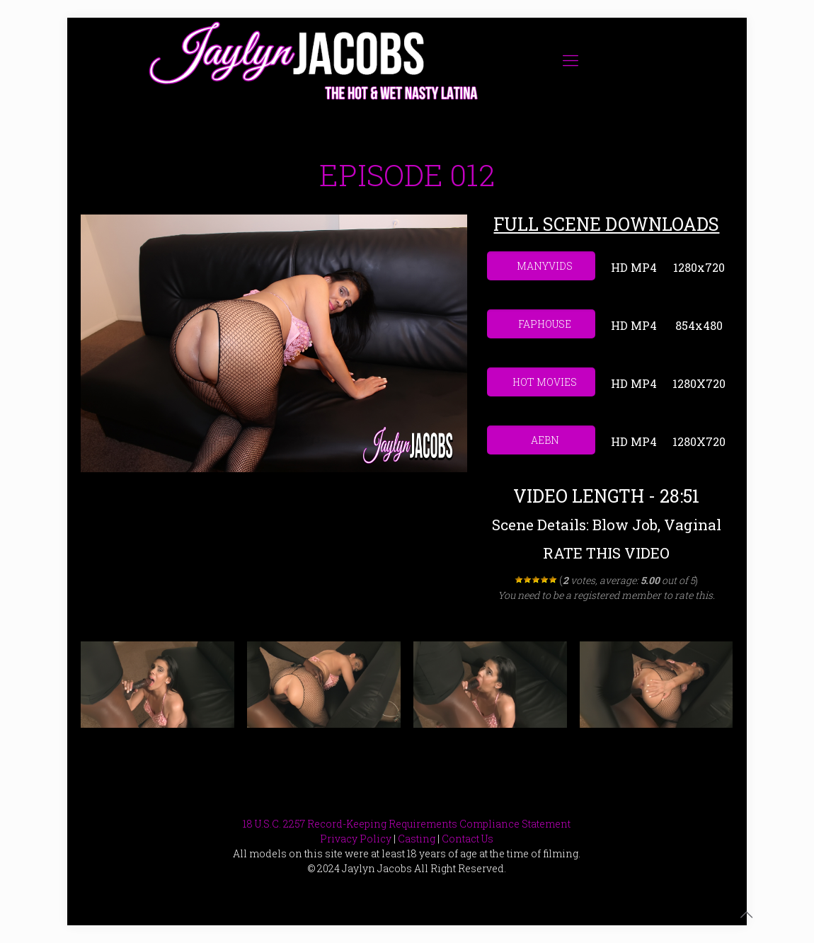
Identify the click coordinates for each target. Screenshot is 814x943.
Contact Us (467, 838)
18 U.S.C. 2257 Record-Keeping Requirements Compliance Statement (407, 823)
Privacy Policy (355, 838)
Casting (416, 838)
